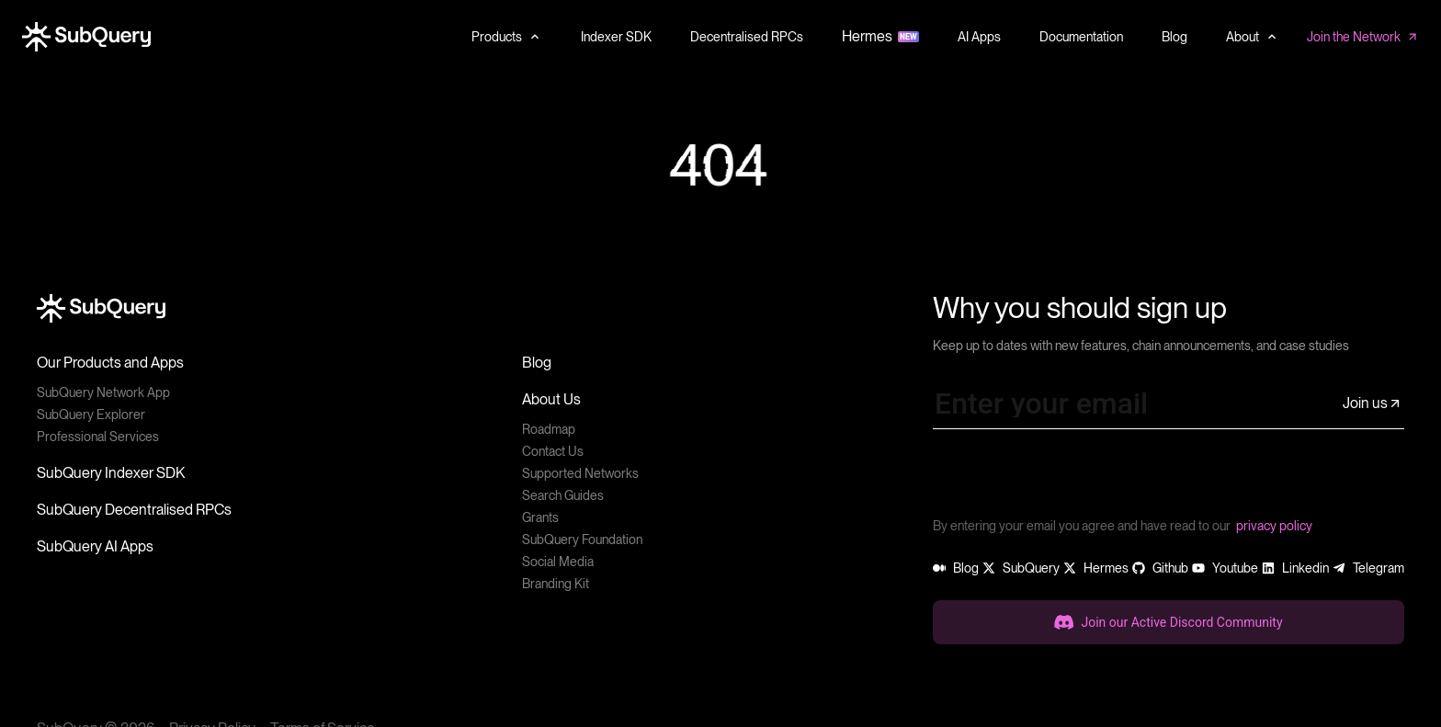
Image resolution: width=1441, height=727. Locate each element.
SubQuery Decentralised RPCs (134, 509)
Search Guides (563, 495)
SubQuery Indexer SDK (111, 473)
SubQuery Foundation (582, 539)
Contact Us (553, 451)
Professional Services (98, 436)
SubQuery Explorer (91, 414)
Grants (540, 517)
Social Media (558, 561)
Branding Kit (555, 583)
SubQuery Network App (103, 392)
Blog (536, 362)
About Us (551, 399)
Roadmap (548, 429)
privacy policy (1274, 525)
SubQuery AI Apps (95, 546)
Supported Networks (580, 473)
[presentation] (1072, 480)
